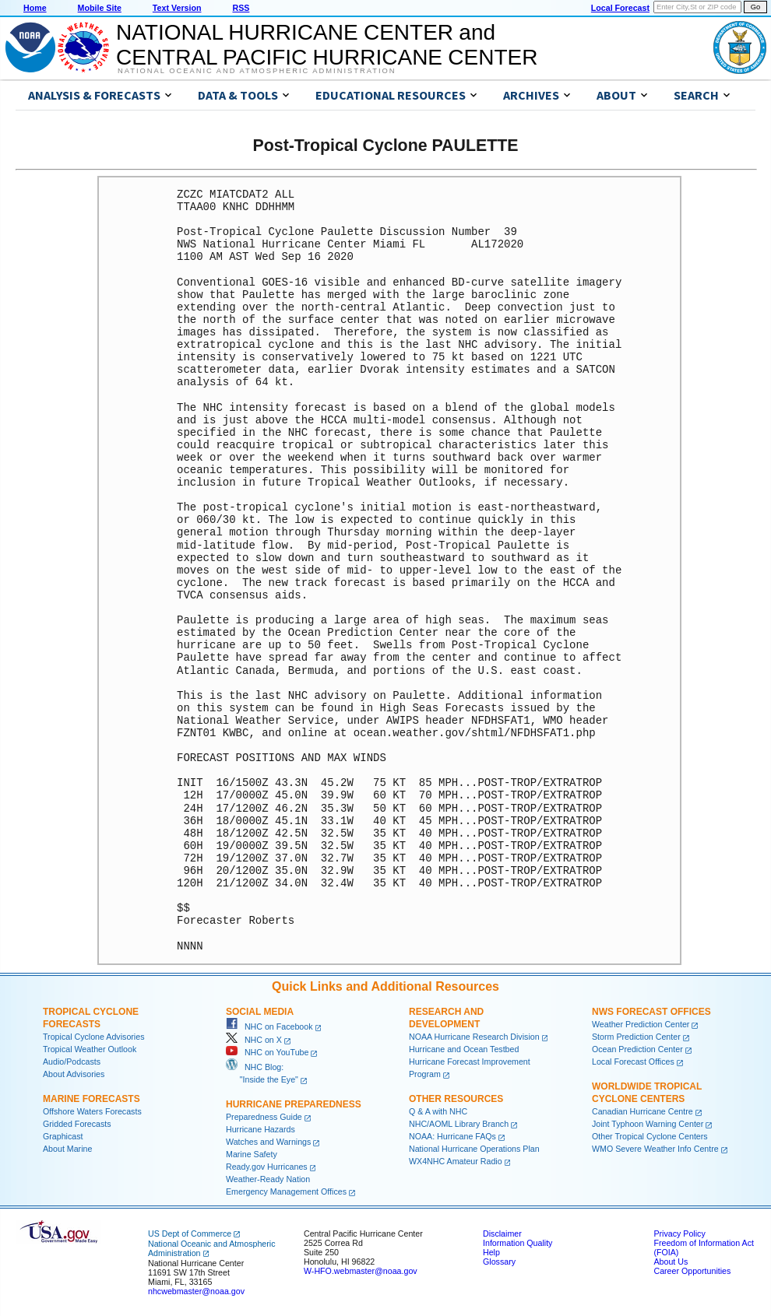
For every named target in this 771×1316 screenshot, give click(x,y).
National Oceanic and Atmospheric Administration (257, 71)
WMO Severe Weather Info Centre (655, 1148)
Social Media (260, 1011)
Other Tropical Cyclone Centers (650, 1136)
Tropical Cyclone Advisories (94, 1036)
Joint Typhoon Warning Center (647, 1123)
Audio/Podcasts (71, 1061)
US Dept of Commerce (189, 1233)
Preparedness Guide (264, 1116)
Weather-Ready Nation (268, 1179)
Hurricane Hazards (260, 1129)
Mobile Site (99, 7)
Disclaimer (502, 1233)
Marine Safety (251, 1154)
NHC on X (254, 1039)
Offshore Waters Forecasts (92, 1111)
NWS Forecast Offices (651, 1011)
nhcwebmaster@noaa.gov (196, 1291)
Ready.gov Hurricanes (267, 1166)
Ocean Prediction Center (637, 1049)
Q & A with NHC (438, 1111)
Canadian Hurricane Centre (642, 1111)
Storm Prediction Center (636, 1036)
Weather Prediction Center (640, 1024)
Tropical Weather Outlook (89, 1049)
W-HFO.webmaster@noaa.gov (360, 1271)
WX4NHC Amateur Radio (455, 1161)
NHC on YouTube (267, 1052)
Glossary (499, 1261)
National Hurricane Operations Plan (474, 1148)
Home (35, 7)
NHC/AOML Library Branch (459, 1123)
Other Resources (456, 1098)
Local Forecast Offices (633, 1061)
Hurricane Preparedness (293, 1104)
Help (491, 1252)
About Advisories (73, 1074)
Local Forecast (620, 7)
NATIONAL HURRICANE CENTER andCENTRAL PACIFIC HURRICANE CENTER (326, 44)
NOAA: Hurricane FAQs (452, 1136)
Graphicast (63, 1136)
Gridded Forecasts (77, 1123)
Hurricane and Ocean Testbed (464, 1049)
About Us (670, 1261)
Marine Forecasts (91, 1098)
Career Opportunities (692, 1271)
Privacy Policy (679, 1233)
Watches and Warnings (268, 1141)
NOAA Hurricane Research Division (474, 1036)
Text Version (177, 7)
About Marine (67, 1148)
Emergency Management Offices (286, 1191)
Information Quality (517, 1243)
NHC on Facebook (269, 1026)
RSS (240, 7)
